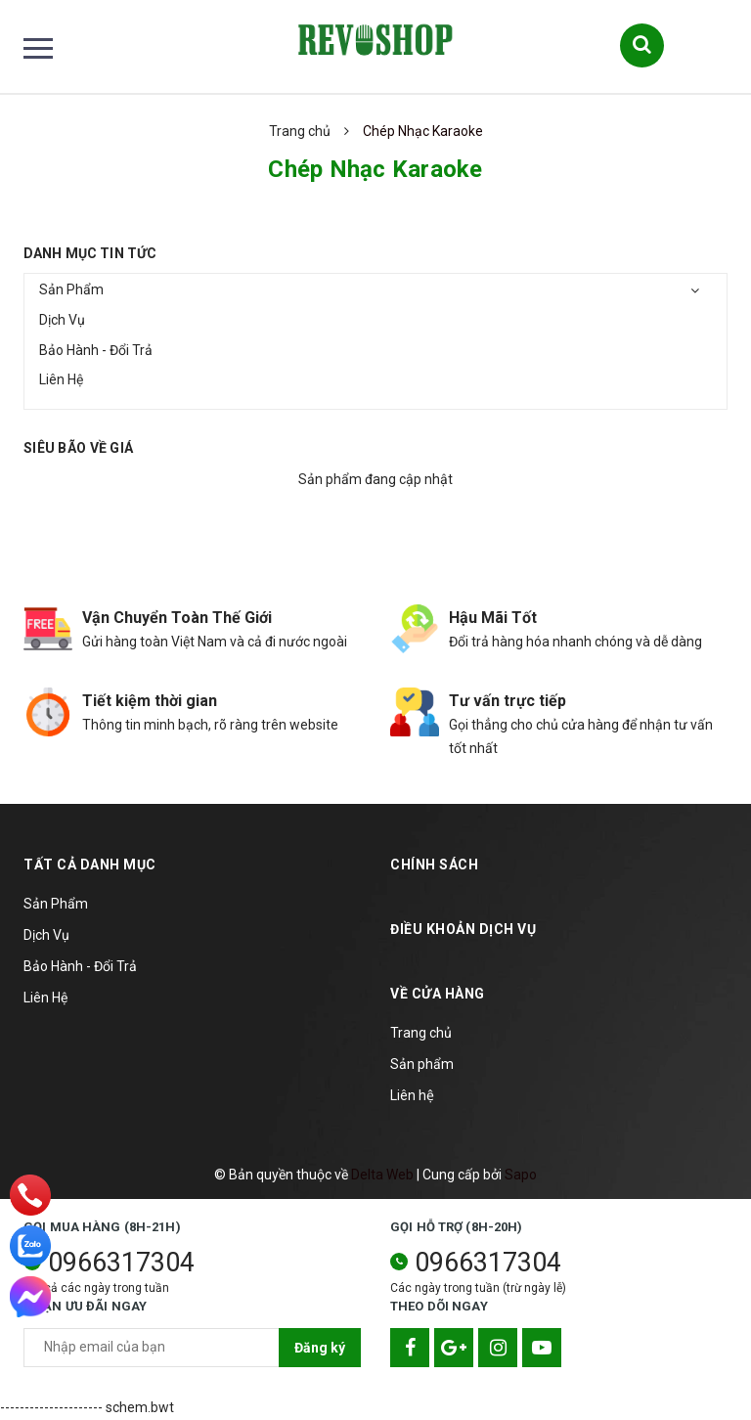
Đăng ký (319, 1347)
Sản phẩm (422, 1064)
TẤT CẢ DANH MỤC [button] (89, 864)
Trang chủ (421, 1033)
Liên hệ (412, 1095)
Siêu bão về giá (78, 448)
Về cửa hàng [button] (437, 993)
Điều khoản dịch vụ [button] (463, 929)
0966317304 (121, 1262)
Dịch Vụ (62, 320)
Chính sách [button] (434, 864)
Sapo (521, 1174)
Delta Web (382, 1174)
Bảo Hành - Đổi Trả (96, 350)
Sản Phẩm (71, 289)
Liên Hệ (61, 379)
